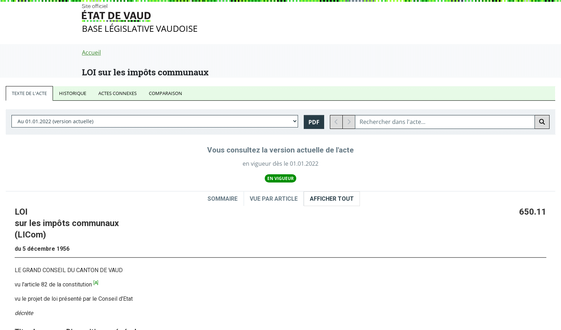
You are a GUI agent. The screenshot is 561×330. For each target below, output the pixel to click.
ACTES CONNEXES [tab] (117, 93)
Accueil (91, 52)
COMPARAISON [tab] (165, 93)
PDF (313, 122)
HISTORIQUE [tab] (72, 93)
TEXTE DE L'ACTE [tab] (29, 93)
